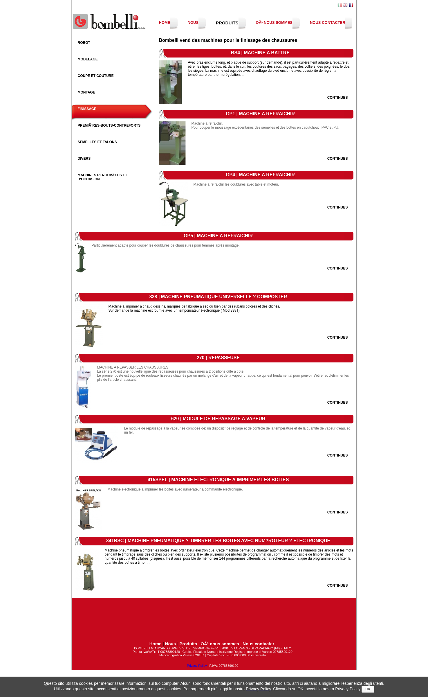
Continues (337, 98)
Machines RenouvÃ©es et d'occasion (102, 177)
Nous (193, 22)
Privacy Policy (197, 665)
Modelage (88, 59)
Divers (84, 159)
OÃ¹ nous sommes (274, 22)
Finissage (87, 109)
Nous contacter (327, 22)
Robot (84, 43)
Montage (86, 92)
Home (164, 22)
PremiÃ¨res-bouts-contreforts (109, 125)
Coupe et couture (96, 76)
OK (367, 689)
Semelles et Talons (97, 142)
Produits (227, 22)
